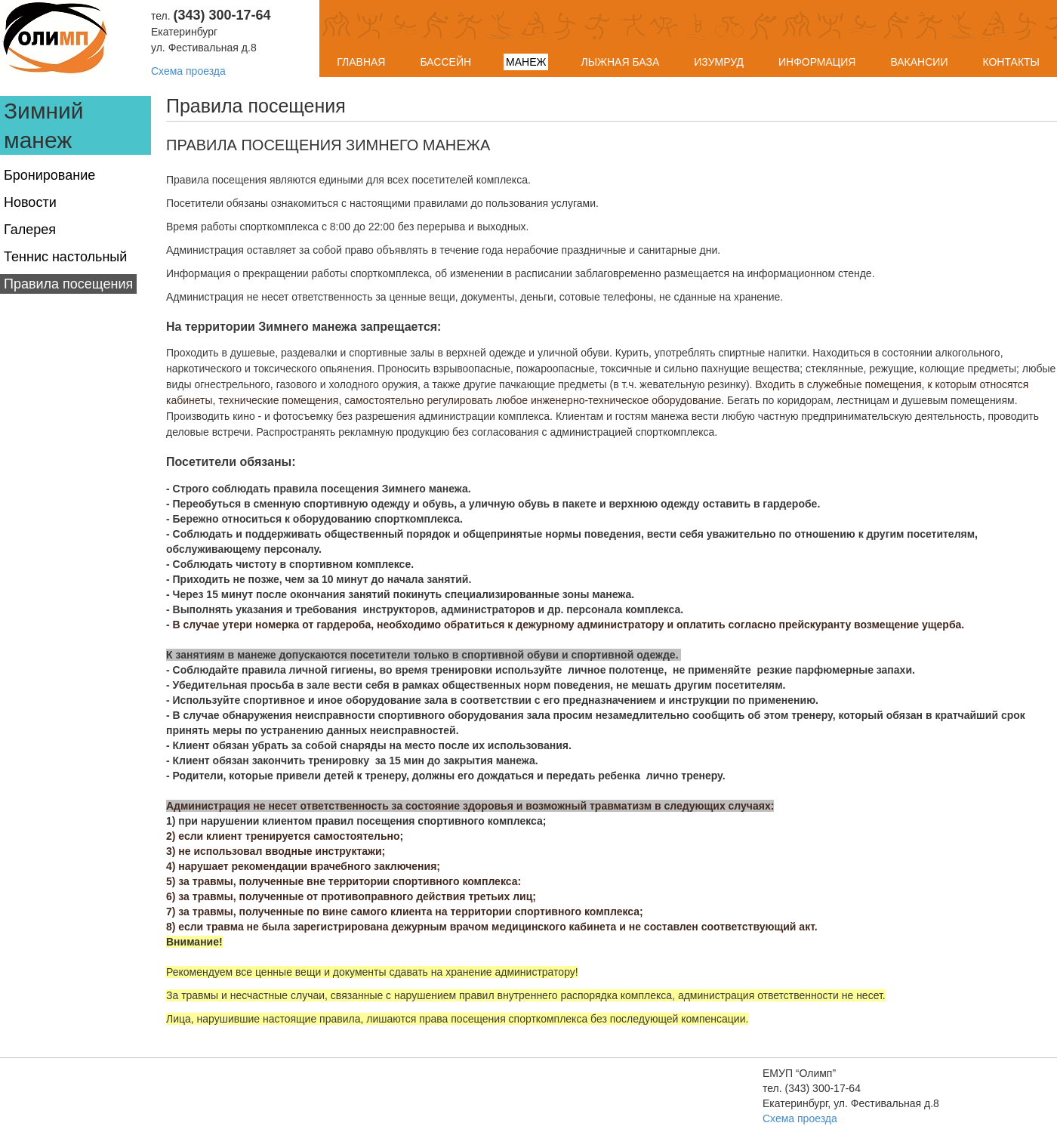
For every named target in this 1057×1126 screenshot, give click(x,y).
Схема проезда (188, 71)
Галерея (30, 229)
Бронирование (49, 175)
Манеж (526, 62)
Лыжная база (620, 62)
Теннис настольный (65, 256)
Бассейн (445, 62)
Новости (30, 202)
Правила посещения (68, 284)
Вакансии (919, 62)
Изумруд (719, 62)
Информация (816, 62)
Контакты (1011, 62)
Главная (361, 62)
